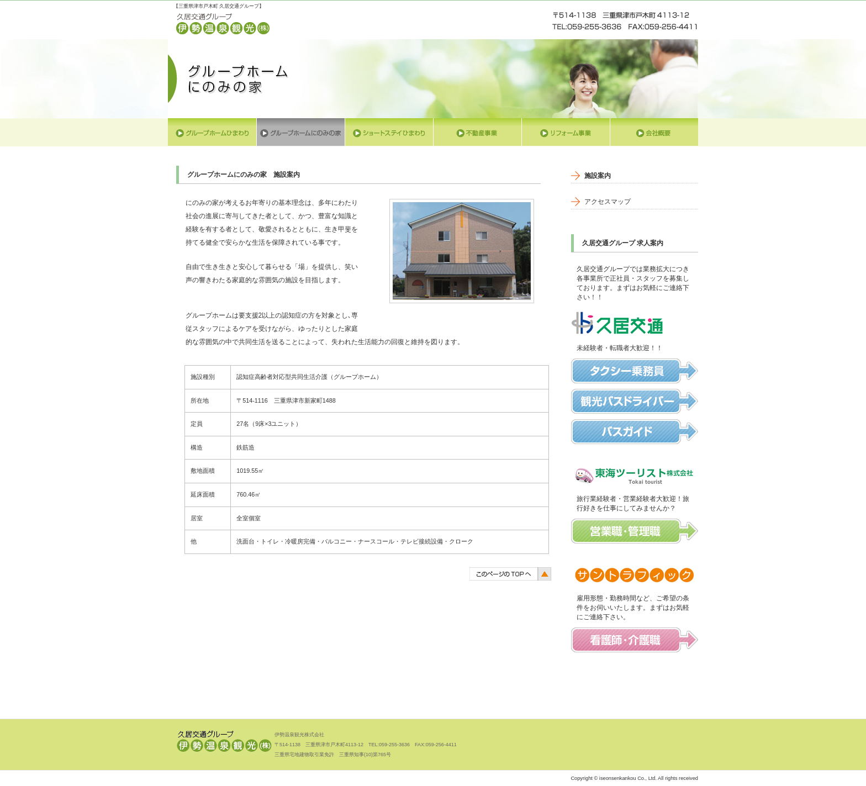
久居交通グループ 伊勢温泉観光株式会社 (223, 25)
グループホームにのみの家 (300, 132)
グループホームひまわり (212, 132)
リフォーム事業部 (565, 132)
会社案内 (654, 132)
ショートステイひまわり (389, 132)
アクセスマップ (607, 201)
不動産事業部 (477, 132)
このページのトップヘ (510, 573)
